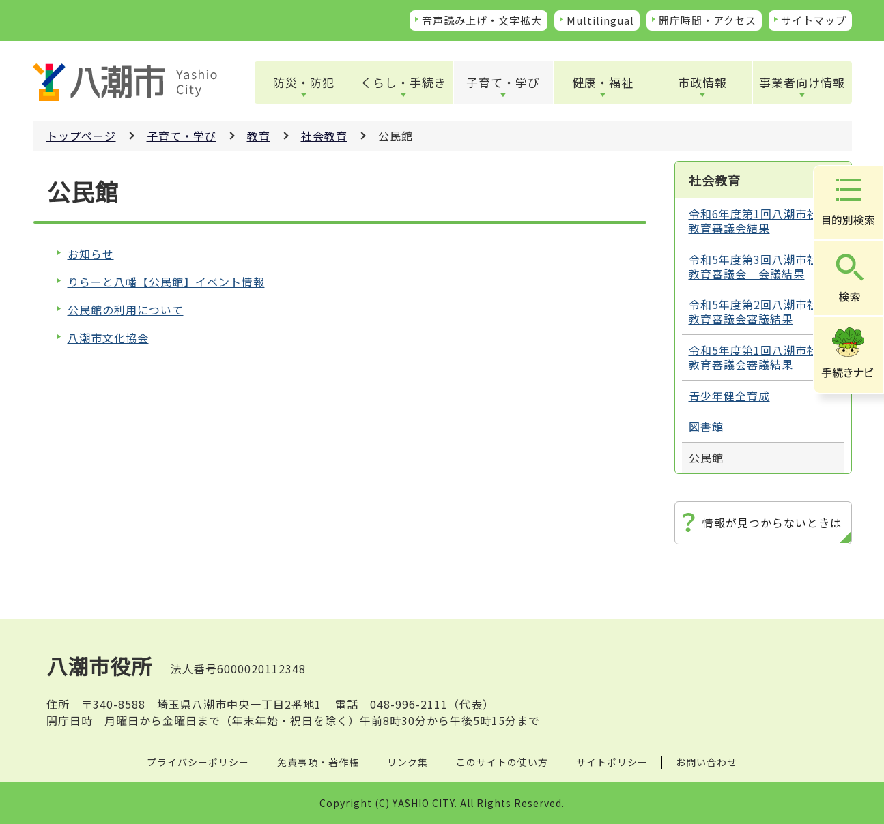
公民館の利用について (126, 310)
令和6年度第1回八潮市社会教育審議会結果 (759, 220)
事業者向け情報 (802, 82)
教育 (258, 136)
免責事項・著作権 (318, 762)
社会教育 (324, 136)
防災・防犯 (303, 82)
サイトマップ (813, 20)
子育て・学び (503, 82)
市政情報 (702, 82)
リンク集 (407, 762)
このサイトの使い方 (502, 762)
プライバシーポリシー (198, 762)
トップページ (81, 136)
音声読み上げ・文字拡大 (482, 20)
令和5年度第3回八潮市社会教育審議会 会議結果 (759, 266)
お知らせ (91, 254)
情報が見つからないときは (772, 522)
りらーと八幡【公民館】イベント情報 (166, 282)
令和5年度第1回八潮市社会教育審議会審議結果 (759, 357)
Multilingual (600, 20)
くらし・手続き (403, 82)
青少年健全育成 (729, 395)
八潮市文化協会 (108, 338)
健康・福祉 (602, 82)
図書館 (706, 426)
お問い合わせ (706, 762)
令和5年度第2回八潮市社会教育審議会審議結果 (759, 311)
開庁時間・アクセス (707, 20)
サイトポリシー (612, 762)
